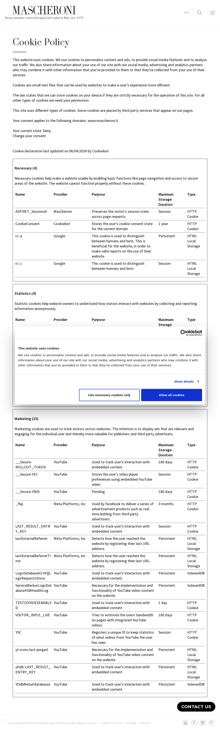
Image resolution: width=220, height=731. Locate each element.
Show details (184, 381)
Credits (144, 723)
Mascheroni (63, 211)
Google (59, 235)
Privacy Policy (112, 723)
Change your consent (29, 135)
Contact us (196, 706)
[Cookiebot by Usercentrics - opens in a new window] (183, 333)
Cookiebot (100, 151)
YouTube (60, 462)
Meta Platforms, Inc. (70, 503)
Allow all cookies (171, 395)
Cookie (131, 723)
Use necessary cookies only (109, 395)
